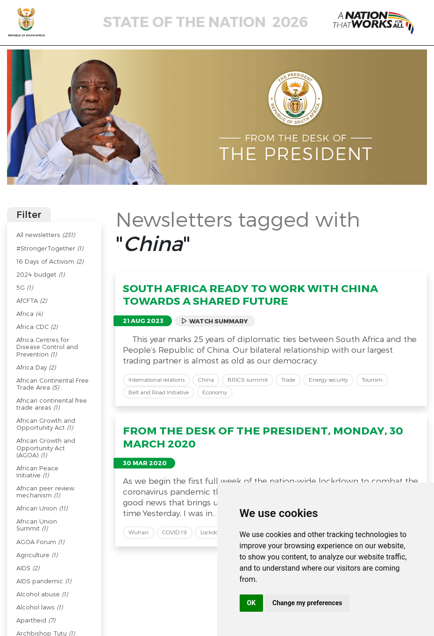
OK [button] (251, 603)
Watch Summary (214, 321)
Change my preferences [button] (307, 603)
